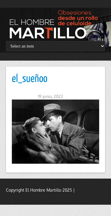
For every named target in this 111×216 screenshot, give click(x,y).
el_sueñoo (29, 79)
